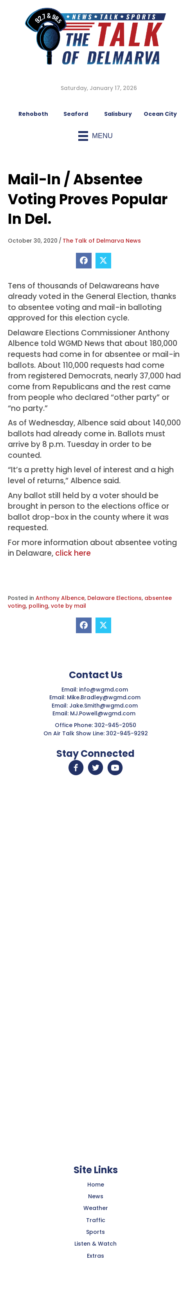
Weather (95, 1208)
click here (73, 553)
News (95, 1196)
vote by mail (68, 606)
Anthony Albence (60, 598)
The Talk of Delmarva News (102, 241)
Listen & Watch (95, 1244)
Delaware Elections (114, 598)
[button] (76, 768)
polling (38, 606)
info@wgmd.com (104, 689)
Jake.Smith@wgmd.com (104, 705)
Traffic (95, 1220)
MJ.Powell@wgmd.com (104, 713)
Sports (95, 1232)
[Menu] (95, 136)
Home (95, 1184)
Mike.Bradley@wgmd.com (104, 697)
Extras (95, 1256)
